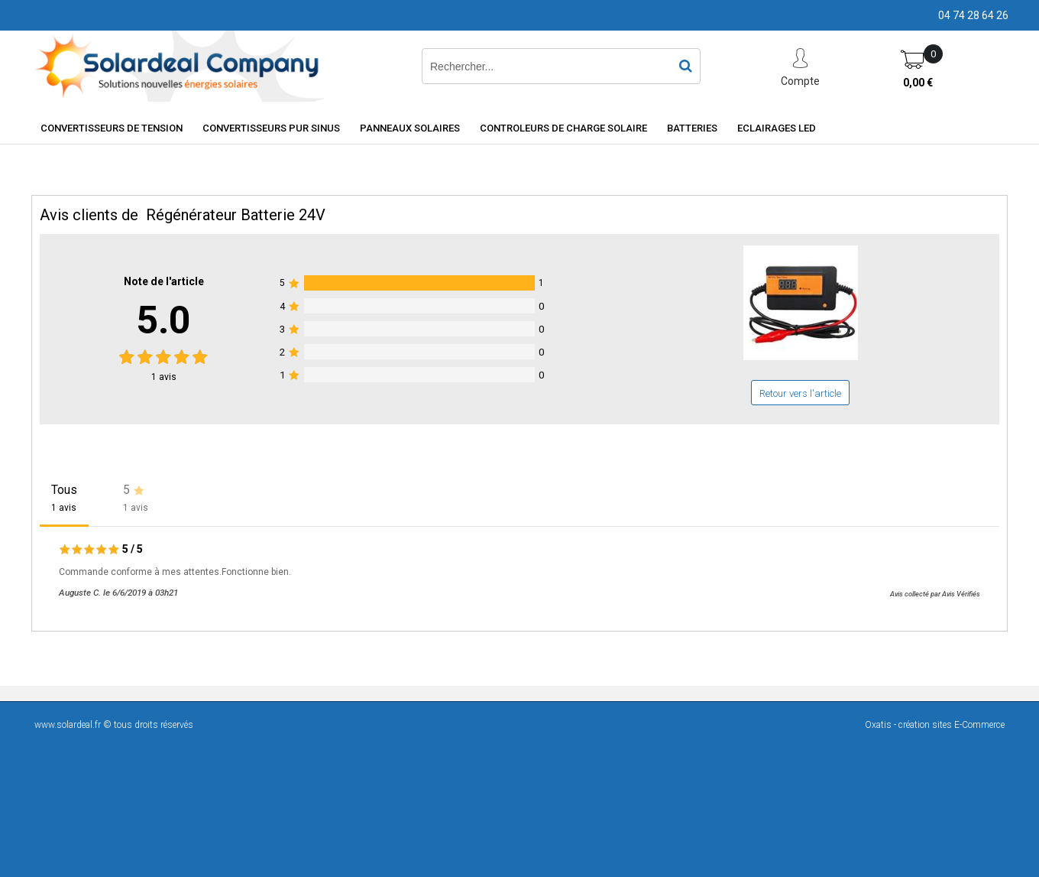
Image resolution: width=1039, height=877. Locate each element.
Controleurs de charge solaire (563, 128)
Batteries (692, 128)
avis (163, 377)
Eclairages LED (776, 128)
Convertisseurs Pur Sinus (271, 128)
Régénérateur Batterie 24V (235, 215)
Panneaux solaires (410, 128)
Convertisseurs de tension (111, 128)
